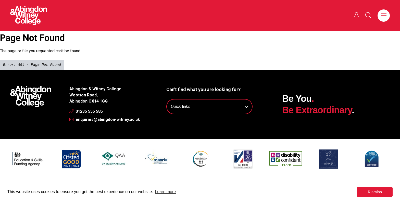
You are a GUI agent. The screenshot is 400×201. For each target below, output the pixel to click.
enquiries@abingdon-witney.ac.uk (104, 119)
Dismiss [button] (375, 192)
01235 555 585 (86, 111)
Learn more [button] (165, 192)
